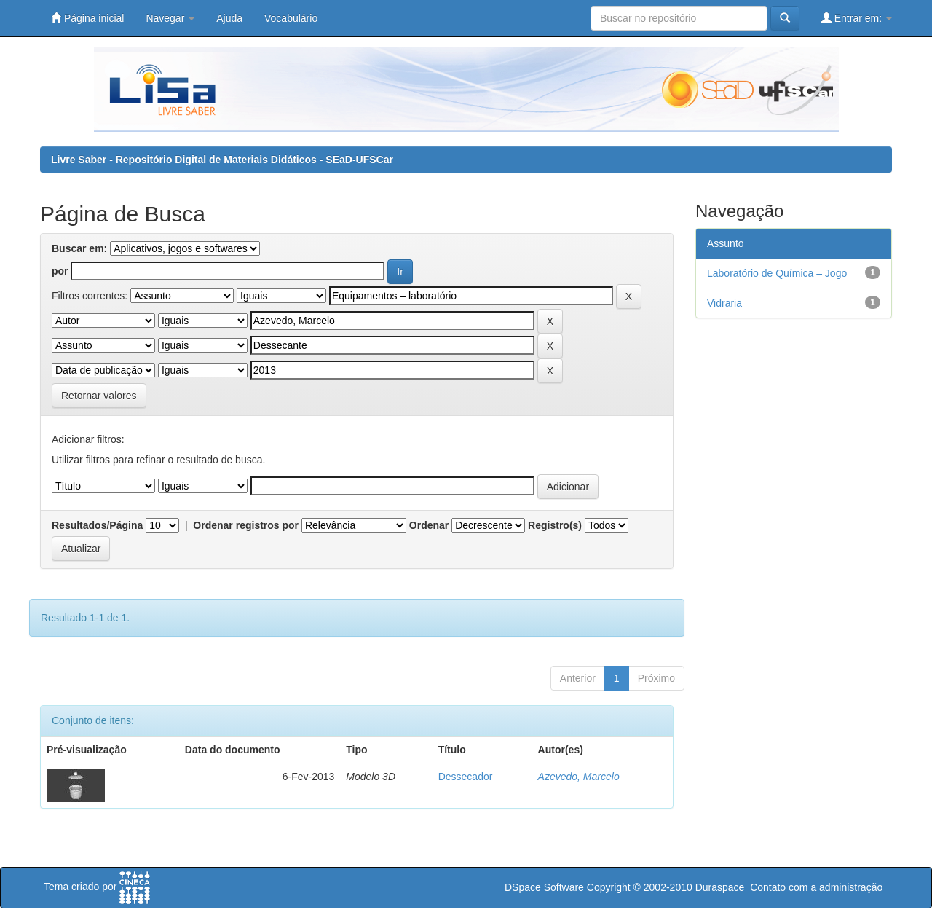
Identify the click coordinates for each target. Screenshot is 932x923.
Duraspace (720, 887)
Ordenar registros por (246, 525)
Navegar (170, 18)
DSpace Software (544, 887)
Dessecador (465, 776)
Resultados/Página (97, 525)
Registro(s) (555, 525)
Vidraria (724, 303)
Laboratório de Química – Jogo (777, 273)
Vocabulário (290, 18)
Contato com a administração (816, 887)
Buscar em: (79, 248)
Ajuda (229, 18)
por (60, 271)
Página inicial (87, 18)
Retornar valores (99, 395)
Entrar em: (856, 18)
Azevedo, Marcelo (579, 776)
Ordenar (429, 525)
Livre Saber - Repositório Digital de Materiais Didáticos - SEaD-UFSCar (222, 159)
